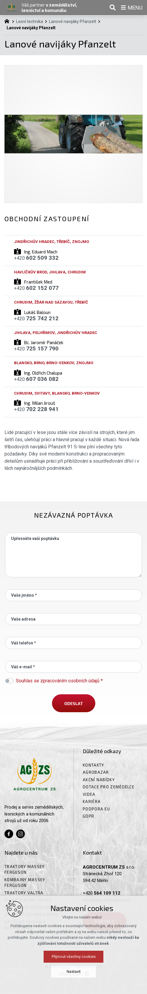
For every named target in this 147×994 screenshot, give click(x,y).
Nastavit (74, 976)
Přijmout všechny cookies (74, 961)
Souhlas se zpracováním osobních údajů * (59, 681)
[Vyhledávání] (113, 7)
